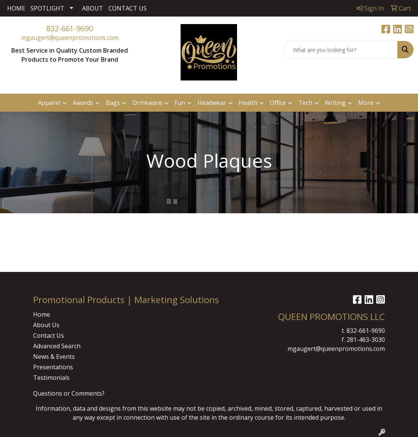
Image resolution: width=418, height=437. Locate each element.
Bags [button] (113, 103)
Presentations (53, 367)
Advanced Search (57, 346)
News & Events (54, 356)
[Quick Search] (340, 49)
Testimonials (51, 377)
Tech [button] (305, 103)
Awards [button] (83, 103)
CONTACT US (127, 8)
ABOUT (92, 8)
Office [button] (278, 103)
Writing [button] (335, 103)
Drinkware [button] (147, 103)
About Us (46, 325)
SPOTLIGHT (47, 8)
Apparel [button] (49, 103)
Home (41, 314)
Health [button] (248, 103)
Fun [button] (180, 103)
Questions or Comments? (69, 393)
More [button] (366, 103)
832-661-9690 (69, 28)
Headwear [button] (212, 103)
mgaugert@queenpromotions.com (70, 37)
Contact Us (48, 335)
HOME (16, 8)
